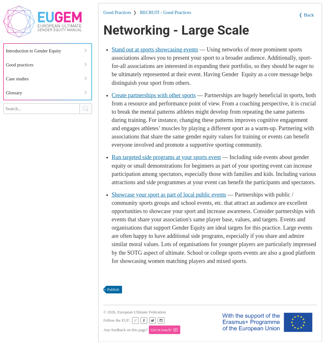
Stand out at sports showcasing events (155, 49)
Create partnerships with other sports (154, 95)
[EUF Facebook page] (144, 320)
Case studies (17, 78)
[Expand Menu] (85, 50)
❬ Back (306, 14)
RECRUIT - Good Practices (165, 12)
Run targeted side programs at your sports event (166, 157)
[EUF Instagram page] (161, 320)
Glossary (14, 92)
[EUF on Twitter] (152, 320)
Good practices (20, 64)
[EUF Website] (135, 320)
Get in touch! (164, 330)
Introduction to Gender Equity (33, 50)
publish (113, 289)
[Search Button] (85, 108)
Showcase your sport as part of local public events (169, 194)
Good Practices (117, 12)
